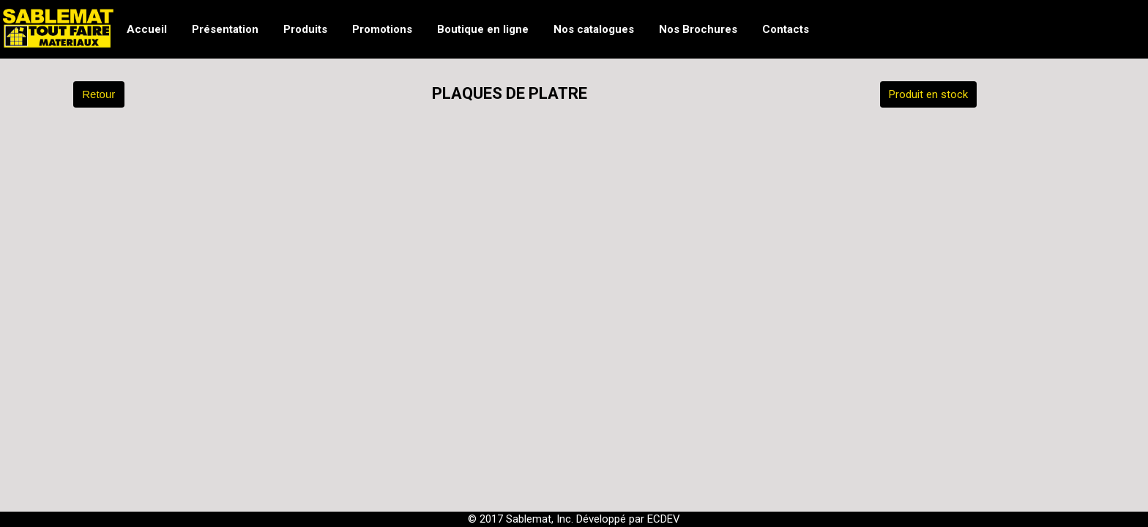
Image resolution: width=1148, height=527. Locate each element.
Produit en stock (928, 94)
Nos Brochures (698, 29)
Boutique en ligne (483, 29)
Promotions (382, 29)
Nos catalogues (594, 29)
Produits (305, 29)
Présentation (225, 29)
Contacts (785, 29)
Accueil (147, 29)
